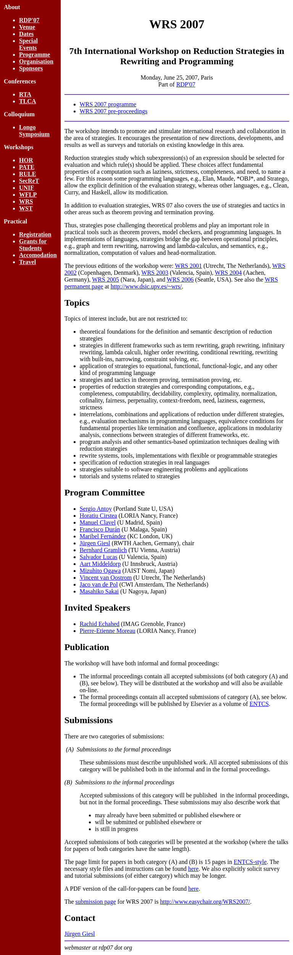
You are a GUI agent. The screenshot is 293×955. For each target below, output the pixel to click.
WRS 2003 (155, 272)
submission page (96, 901)
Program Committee (104, 492)
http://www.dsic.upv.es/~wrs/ (146, 286)
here (193, 868)
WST (26, 208)
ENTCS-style (250, 862)
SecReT (29, 181)
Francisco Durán (100, 529)
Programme (34, 54)
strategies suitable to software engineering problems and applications (164, 469)
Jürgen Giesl (95, 543)
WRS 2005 (105, 279)
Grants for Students (33, 244)
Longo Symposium (34, 130)
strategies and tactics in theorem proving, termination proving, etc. (161, 379)
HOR (26, 160)
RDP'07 (29, 20)
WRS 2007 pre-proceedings (114, 111)
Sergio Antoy (96, 508)
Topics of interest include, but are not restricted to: (126, 318)
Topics (77, 303)
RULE (27, 174)
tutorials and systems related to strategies (130, 476)
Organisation (36, 61)
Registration (35, 234)
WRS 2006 (180, 279)
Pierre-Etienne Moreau (107, 630)
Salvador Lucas (99, 557)
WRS (26, 201)
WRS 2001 (188, 265)
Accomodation (38, 255)
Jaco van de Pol (99, 584)
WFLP (28, 194)
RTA (25, 94)
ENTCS (259, 704)
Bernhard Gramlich (103, 550)
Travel (27, 262)
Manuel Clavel (98, 522)
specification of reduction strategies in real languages (144, 462)
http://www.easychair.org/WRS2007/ (205, 901)
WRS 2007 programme (108, 104)
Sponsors (31, 68)
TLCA (27, 101)
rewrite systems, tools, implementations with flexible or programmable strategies (178, 455)
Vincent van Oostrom (106, 577)
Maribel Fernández (103, 536)
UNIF (26, 187)
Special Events (28, 44)
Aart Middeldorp (100, 564)
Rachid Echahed (99, 624)
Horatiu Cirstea (98, 515)
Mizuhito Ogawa (100, 570)
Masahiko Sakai (99, 591)
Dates (26, 34)
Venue (27, 27)
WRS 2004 (228, 272)
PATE (26, 167)
